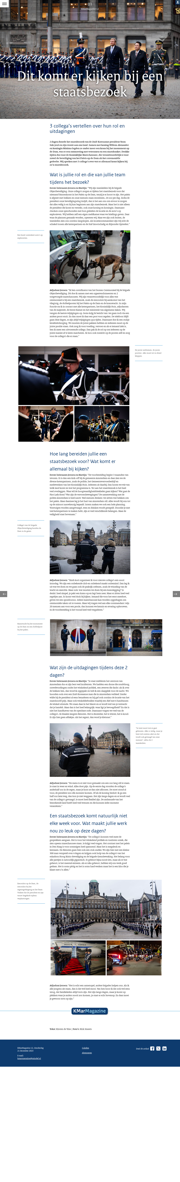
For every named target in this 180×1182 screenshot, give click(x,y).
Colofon (86, 1162)
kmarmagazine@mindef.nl (30, 1177)
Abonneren (87, 1167)
